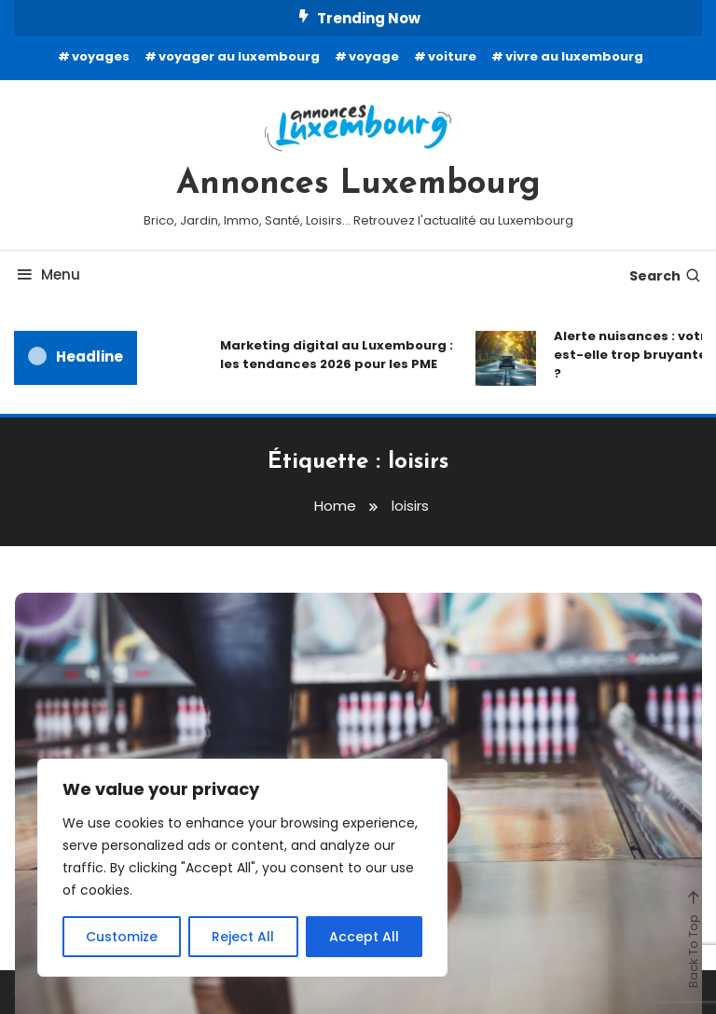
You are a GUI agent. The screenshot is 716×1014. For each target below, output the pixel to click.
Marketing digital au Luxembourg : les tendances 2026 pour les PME (336, 354)
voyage (374, 56)
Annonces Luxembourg (358, 184)
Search (665, 276)
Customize (122, 936)
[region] (242, 868)
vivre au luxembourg (574, 56)
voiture (452, 56)
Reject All (243, 936)
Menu (47, 274)
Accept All (364, 936)
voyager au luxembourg (239, 56)
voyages (101, 56)
